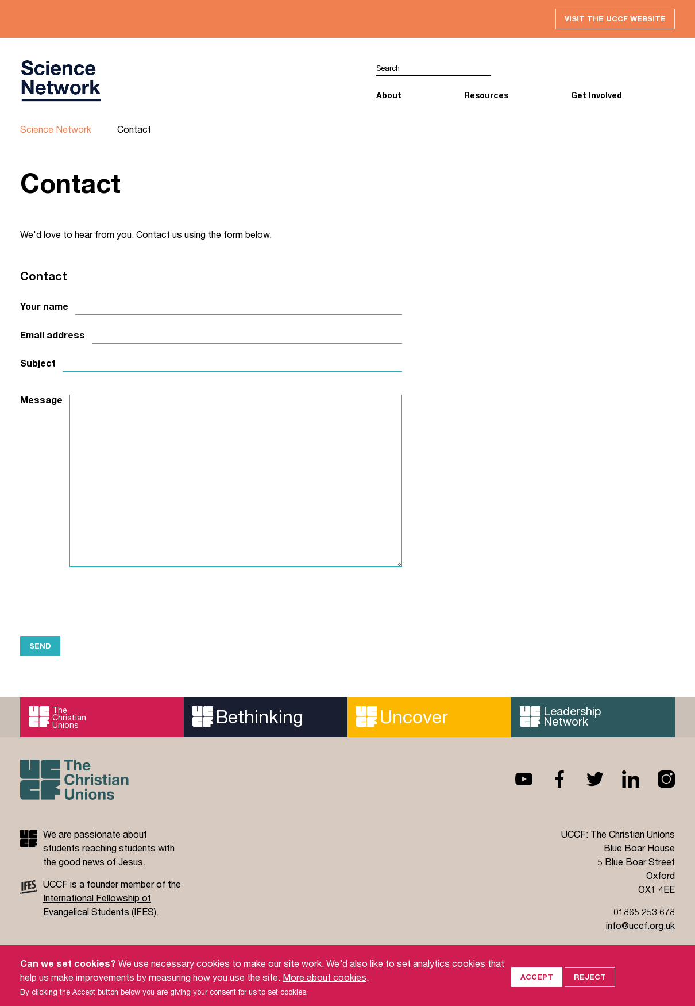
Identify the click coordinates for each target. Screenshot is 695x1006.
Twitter (586, 779)
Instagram (657, 779)
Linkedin (621, 779)
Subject (38, 363)
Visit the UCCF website (615, 18)
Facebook (550, 779)
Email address (52, 335)
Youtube (514, 779)
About (388, 95)
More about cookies (324, 987)
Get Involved (596, 95)
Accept (536, 987)
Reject (590, 987)
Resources (486, 95)
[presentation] (107, 601)
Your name (44, 306)
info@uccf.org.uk (640, 925)
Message (41, 400)
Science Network (55, 129)
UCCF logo (60, 81)
